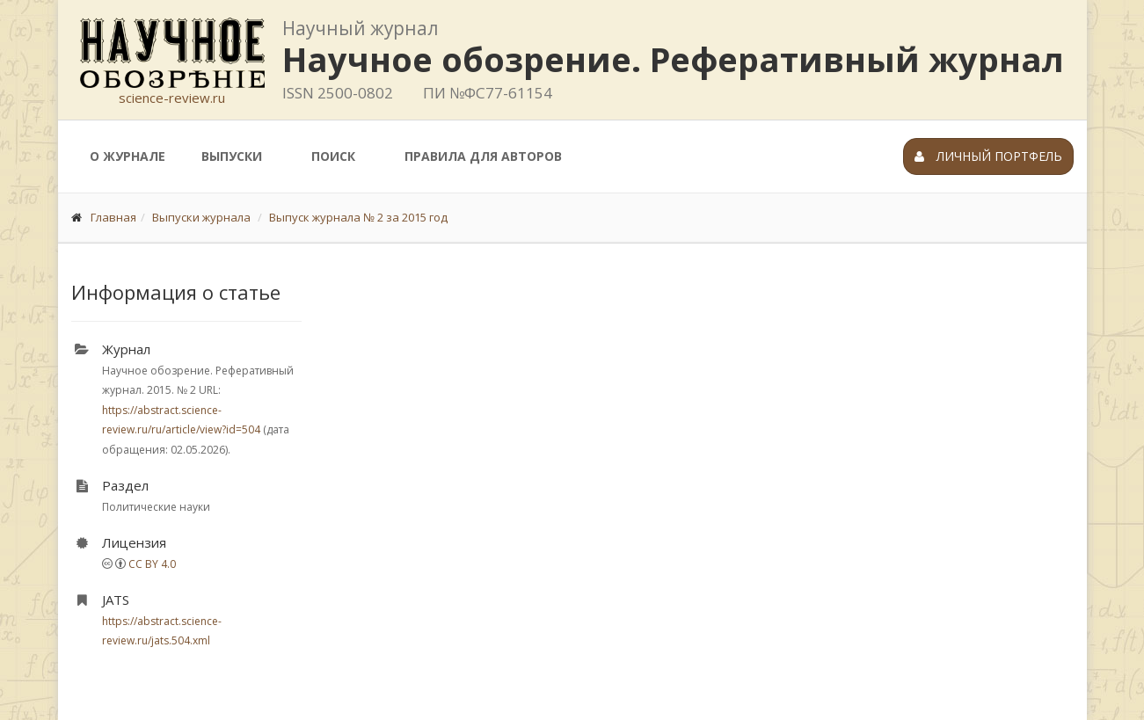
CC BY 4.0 (152, 563)
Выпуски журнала (201, 217)
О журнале (127, 156)
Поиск (333, 156)
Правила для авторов (483, 156)
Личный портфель (988, 156)
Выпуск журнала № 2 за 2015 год (358, 217)
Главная (113, 217)
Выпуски (231, 156)
